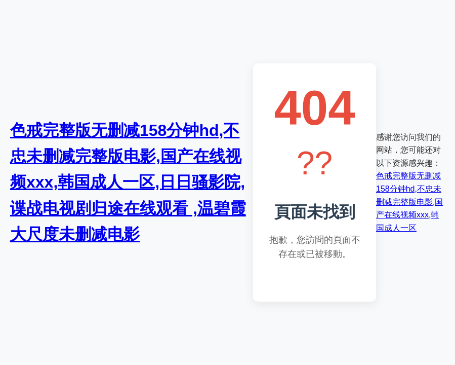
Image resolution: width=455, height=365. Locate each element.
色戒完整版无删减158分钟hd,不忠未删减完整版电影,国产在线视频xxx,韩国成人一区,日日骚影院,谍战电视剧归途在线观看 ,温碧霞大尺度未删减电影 (128, 182)
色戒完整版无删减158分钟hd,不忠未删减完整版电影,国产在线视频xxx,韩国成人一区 (409, 201)
